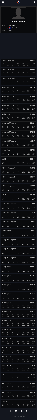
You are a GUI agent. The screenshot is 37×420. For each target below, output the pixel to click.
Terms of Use (21, 416)
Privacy (14, 416)
